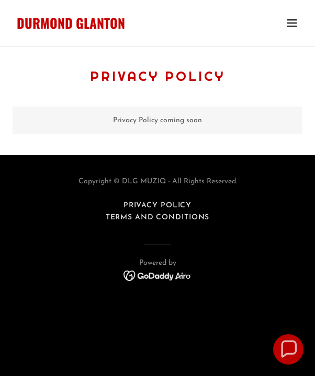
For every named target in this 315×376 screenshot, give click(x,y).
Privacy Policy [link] (157, 205)
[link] (114, 27)
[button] (292, 23)
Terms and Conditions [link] (158, 217)
